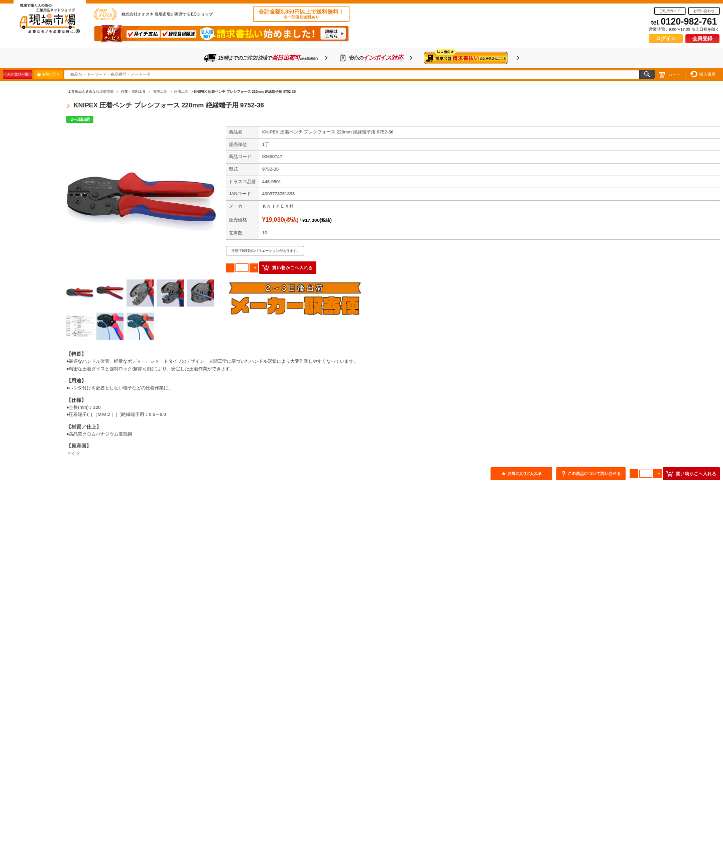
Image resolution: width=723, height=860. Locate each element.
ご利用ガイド (669, 11)
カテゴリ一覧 (17, 74)
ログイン (666, 38)
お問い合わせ (703, 11)
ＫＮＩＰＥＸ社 (278, 206)
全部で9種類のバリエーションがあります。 (265, 250)
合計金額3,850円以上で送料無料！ (301, 14)
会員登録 (702, 38)
